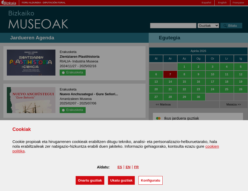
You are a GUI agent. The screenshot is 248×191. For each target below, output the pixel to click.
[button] (90, 180)
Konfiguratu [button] (150, 180)
